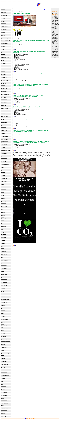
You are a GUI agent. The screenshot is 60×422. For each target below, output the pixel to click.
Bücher (2, 411)
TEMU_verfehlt (3, 147)
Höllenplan (2, 68)
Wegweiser (2, 414)
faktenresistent (3, 63)
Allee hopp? (3, 369)
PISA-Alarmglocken (4, 128)
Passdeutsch (3, 35)
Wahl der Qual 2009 (4, 268)
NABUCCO (2, 195)
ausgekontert (3, 172)
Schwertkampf (3, 32)
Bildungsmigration (4, 285)
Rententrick (3, 358)
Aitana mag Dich (3, 170)
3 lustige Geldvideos (4, 400)
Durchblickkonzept (4, 302)
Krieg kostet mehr (3, 156)
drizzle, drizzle (3, 60)
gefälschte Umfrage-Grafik (5, 100)
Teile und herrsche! (4, 190)
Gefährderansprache (4, 86)
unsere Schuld (3, 235)
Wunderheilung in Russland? (5, 341)
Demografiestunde (4, 254)
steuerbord (2, 204)
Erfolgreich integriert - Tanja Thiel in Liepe (6, 405)
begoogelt (2, 249)
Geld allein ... (3, 271)
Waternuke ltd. (3, 198)
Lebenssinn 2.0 (3, 237)
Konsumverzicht (3, 311)
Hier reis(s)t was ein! (4, 282)
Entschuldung (3, 277)
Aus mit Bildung (3, 367)
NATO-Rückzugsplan (4, 181)
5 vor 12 (2, 167)
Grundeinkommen (3, 266)
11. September (3, 310)
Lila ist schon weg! (4, 347)
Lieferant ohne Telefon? (4, 408)
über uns (14, 1)
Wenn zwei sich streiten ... (5, 319)
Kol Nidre (2, 350)
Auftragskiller (3, 71)
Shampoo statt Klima (4, 88)
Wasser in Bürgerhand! (4, 403)
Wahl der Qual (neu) (4, 144)
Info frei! (2, 355)
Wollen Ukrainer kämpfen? (5, 164)
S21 (1, 223)
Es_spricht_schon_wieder (5, 52)
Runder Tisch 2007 (4, 372)
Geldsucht (2, 248)
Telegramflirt (3, 54)
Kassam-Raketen (3, 297)
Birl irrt (2, 381)
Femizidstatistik (3, 23)
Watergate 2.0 (3, 133)
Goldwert (2, 220)
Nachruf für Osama (4, 206)
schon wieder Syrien (4, 15)
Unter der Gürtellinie (4, 158)
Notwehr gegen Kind (4, 72)
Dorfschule (2, 330)
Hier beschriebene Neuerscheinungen (54, 11)
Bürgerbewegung (3, 413)
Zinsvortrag (3, 378)
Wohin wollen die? (4, 77)
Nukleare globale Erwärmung (5, 40)
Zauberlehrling (3, 215)
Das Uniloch (3, 333)
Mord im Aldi (3, 119)
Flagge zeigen (3, 55)
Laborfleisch (3, 113)
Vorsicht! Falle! (3, 336)
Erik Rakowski (3, 389)
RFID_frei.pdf (3, 384)
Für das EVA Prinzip (4, 325)
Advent (2, 257)
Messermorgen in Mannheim (5, 41)
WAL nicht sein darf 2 (4, 395)
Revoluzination (3, 251)
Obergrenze (3, 240)
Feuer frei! (2, 370)
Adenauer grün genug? (4, 176)
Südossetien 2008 (3, 305)
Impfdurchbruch (3, 74)
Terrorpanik (3, 316)
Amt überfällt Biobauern (4, 97)
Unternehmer (3, 296)
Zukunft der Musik (3, 280)
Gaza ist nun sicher (4, 142)
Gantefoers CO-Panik (4, 108)
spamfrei (2, 192)
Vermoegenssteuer (4, 274)
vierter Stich (3, 46)
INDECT (2, 209)
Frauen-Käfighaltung (4, 178)
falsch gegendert (3, 173)
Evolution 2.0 (3, 246)
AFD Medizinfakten (4, 161)
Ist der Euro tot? (3, 232)
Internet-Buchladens (55, 14)
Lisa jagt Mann (3, 18)
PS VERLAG (3, 9)
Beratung (26, 1)
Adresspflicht (3, 212)
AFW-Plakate (3, 401)
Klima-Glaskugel (3, 186)
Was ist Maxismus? (4, 339)
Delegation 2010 (3, 234)
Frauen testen (3, 21)
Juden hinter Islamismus (4, 43)
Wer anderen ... (3, 291)
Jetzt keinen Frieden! (4, 130)
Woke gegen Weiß (3, 175)
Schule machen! (3, 386)
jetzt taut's (2, 217)
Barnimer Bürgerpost (4, 410)
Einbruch (2, 387)
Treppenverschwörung (4, 136)
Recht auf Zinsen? (3, 265)
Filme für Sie (3, 294)
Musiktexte (2, 313)
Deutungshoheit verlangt (4, 141)
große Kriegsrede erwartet (5, 94)
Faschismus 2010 (3, 218)
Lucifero (2, 324)
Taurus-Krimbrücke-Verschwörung (6, 83)
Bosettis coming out (4, 99)
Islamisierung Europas (4, 260)
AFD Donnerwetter (4, 29)
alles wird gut (3, 66)
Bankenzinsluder (3, 189)
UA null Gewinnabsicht (4, 116)
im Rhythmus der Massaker (5, 299)
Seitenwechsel (3, 159)
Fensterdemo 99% (3, 201)
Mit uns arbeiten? (20, 1)
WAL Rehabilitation (4, 392)
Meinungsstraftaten (4, 153)
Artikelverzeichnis (3, 10)
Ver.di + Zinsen (3, 322)
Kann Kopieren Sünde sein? (5, 353)
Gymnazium (3, 243)
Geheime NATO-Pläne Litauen (5, 150)
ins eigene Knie (3, 12)
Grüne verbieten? (3, 127)
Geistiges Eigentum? (4, 279)
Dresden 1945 (3, 288)
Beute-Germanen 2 (4, 361)
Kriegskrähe (3, 24)
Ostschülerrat (3, 69)
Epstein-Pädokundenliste (4, 139)
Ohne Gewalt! (3, 356)
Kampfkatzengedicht (4, 91)
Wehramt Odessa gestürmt (5, 38)
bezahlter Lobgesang (4, 114)
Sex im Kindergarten (4, 102)
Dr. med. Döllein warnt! (4, 364)
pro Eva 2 (2, 327)
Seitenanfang (33, 418)
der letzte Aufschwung (4, 373)
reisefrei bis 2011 (3, 203)
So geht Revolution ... (4, 125)
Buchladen (9, 1)
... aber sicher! (3, 342)
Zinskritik (2, 398)
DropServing (3, 184)
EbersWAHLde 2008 (4, 293)
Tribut (2, 308)
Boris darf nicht (3, 111)
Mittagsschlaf (3, 85)
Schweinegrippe (3, 263)
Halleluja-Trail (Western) (4, 26)
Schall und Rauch (3, 226)
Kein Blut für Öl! (3, 344)
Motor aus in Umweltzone (5, 57)
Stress (2, 229)
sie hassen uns (3, 105)
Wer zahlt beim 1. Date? (4, 80)
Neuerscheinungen (3, 1)
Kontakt (30, 1)
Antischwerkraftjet (4, 122)
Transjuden (2, 49)
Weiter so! (2, 187)
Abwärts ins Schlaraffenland (5, 375)
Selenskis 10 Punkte (4, 110)
